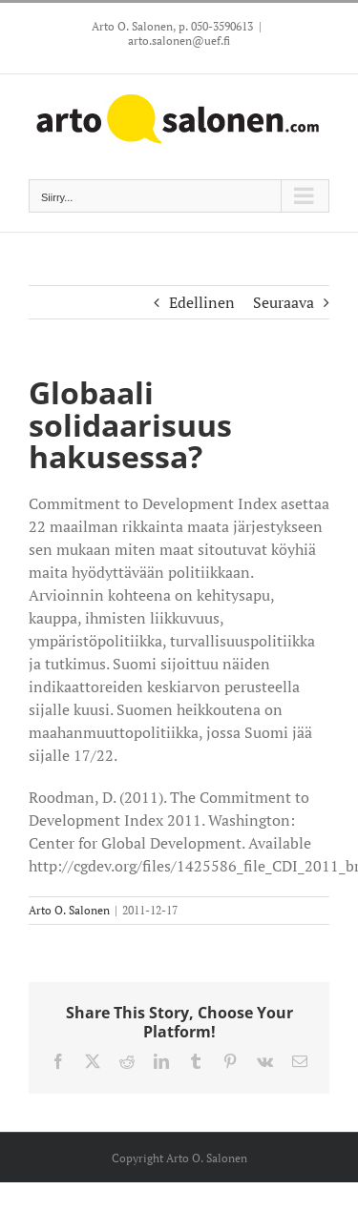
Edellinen (202, 302)
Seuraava (283, 302)
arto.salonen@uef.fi (179, 40)
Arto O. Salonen (69, 910)
